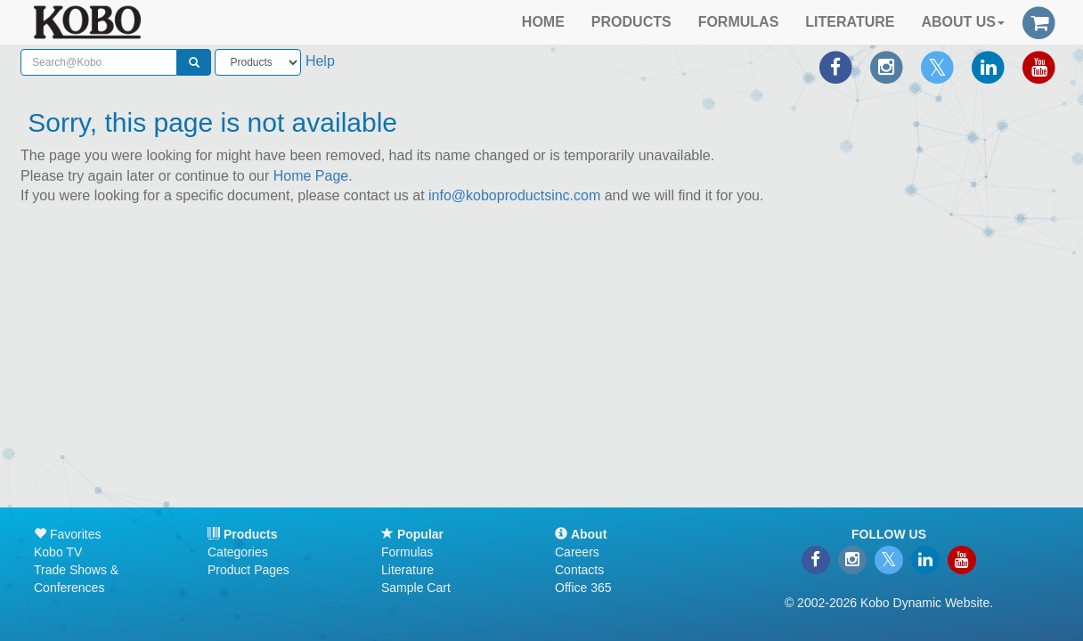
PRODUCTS (631, 21)
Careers (577, 552)
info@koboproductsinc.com (514, 195)
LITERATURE (849, 21)
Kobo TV (58, 552)
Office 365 (583, 587)
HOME (543, 21)
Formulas (407, 552)
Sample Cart (416, 587)
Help (320, 61)
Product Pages (248, 570)
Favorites (67, 534)
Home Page (311, 175)
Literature (407, 570)
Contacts (579, 570)
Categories (238, 552)
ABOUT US (963, 21)
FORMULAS (738, 21)
